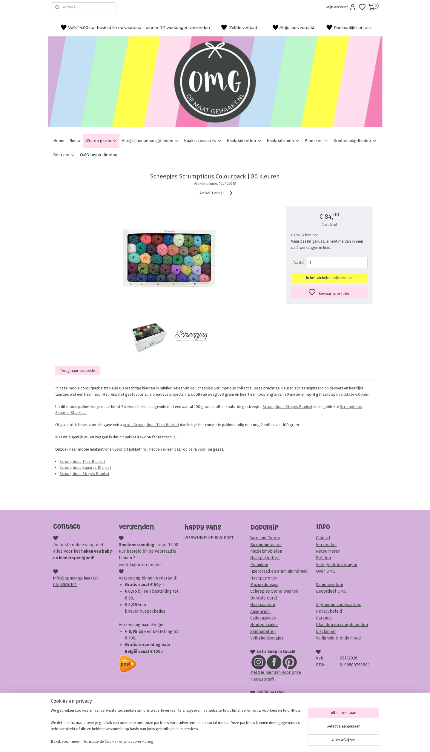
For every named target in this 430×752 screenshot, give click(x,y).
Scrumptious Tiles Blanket (82, 461)
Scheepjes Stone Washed (274, 591)
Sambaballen (263, 631)
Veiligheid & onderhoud (338, 638)
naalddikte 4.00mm (352, 394)
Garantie (324, 618)
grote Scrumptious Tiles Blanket (151, 425)
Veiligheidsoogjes (266, 638)
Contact (323, 537)
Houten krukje (264, 624)
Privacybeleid (329, 611)
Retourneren (328, 551)
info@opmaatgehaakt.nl (76, 578)
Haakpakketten (244, 140)
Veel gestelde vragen (336, 564)
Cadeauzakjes (263, 618)
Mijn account (341, 7)
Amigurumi (260, 611)
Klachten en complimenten (342, 624)
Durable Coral (263, 598)
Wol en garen (101, 140)
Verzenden (326, 544)
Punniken (316, 140)
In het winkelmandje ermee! (329, 277)
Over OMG (325, 571)
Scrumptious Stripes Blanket (287, 406)
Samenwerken (329, 584)
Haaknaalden (262, 604)
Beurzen (64, 155)
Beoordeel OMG (331, 591)
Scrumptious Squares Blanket (85, 467)
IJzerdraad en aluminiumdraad (279, 571)
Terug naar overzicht (78, 370)
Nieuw (75, 140)
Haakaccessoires (203, 140)
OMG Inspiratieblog (98, 155)
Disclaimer (326, 631)
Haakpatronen (283, 140)
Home (58, 140)
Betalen (323, 557)
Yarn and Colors (265, 537)
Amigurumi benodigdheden (150, 140)
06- (56, 584)
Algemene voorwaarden (338, 604)
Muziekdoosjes (264, 584)
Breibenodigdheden (355, 140)
